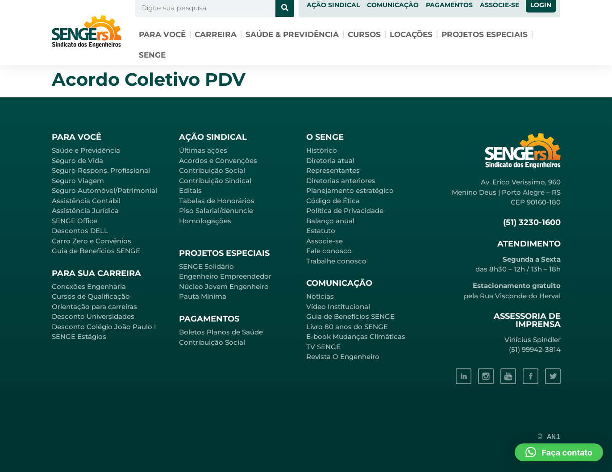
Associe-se (324, 241)
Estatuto (320, 230)
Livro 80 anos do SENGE (347, 326)
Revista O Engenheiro (342, 356)
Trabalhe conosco (336, 261)
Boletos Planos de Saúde (221, 332)
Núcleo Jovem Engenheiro (224, 286)
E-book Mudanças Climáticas (355, 336)
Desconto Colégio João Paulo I (104, 326)
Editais (190, 190)
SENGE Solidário (206, 266)
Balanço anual (330, 221)
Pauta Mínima (202, 296)
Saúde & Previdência (292, 34)
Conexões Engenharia (89, 286)
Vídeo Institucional (338, 306)
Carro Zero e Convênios (91, 241)
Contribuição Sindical (215, 180)
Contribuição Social (212, 170)
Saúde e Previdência (86, 150)
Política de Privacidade (344, 210)
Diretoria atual (330, 160)
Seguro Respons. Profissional (101, 170)
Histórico (321, 150)
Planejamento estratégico (350, 190)
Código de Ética (333, 200)
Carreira (216, 34)
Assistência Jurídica (85, 210)
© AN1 (549, 437)
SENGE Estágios (79, 336)
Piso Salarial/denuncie (216, 210)
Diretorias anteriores (340, 180)
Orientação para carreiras (94, 306)
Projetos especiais (484, 34)
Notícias (320, 296)
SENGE (152, 54)
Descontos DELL (80, 230)
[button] (559, 452)
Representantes (333, 170)
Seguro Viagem (78, 180)
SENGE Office (74, 221)
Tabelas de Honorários (216, 200)
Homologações (205, 221)
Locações (411, 34)
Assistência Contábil (86, 200)
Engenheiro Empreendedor (225, 276)
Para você (162, 34)
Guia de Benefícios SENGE (96, 250)
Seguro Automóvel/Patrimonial (104, 190)
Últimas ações (203, 150)
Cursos (364, 34)
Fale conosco (329, 250)
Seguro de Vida (77, 160)
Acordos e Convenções (218, 160)
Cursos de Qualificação (91, 296)
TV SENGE (323, 347)
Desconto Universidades (93, 316)
